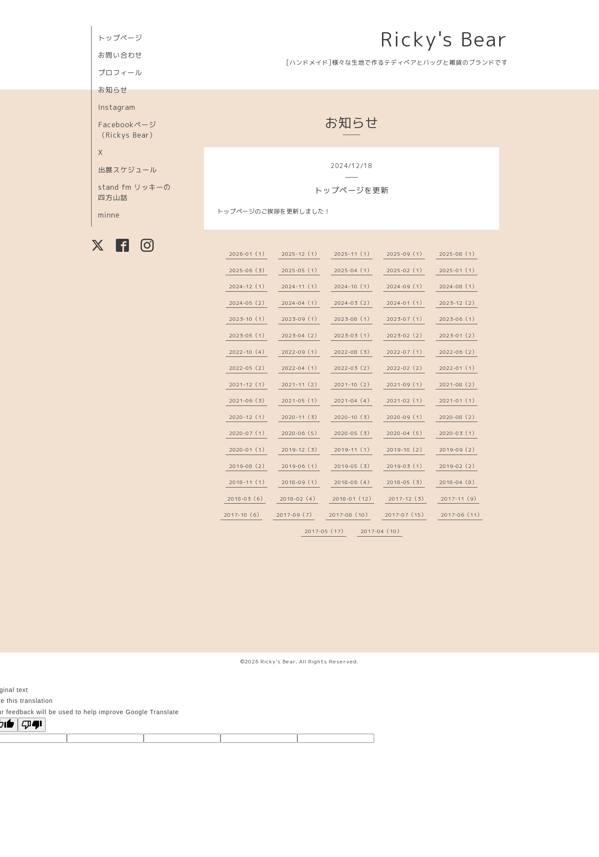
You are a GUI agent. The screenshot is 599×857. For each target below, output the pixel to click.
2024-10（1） (353, 286)
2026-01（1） (248, 253)
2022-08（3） (353, 352)
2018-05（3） (406, 482)
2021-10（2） (353, 384)
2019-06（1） (301, 466)
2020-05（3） (353, 433)
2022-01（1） (458, 368)
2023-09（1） (301, 319)
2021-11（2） (301, 384)
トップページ (120, 38)
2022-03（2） (353, 368)
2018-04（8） (458, 482)
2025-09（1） (406, 253)
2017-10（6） (243, 514)
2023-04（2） (301, 335)
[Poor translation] (32, 725)
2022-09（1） (301, 352)
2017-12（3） (407, 498)
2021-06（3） (248, 400)
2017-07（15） (406, 514)
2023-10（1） (248, 319)
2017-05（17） (325, 531)
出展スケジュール (127, 170)
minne (109, 215)
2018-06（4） (353, 482)
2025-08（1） (458, 253)
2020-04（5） (406, 433)
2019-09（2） (458, 449)
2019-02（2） (458, 466)
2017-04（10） (381, 531)
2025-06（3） (248, 270)
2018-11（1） (248, 482)
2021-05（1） (301, 400)
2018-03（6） (246, 498)
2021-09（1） (406, 384)
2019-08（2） (248, 466)
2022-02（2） (406, 368)
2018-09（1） (301, 482)
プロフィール (120, 72)
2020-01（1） (248, 449)
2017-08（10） (350, 514)
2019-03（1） (406, 466)
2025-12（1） (301, 253)
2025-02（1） (406, 270)
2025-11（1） (353, 253)
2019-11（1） (353, 449)
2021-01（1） (458, 400)
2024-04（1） (301, 303)
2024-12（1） (248, 286)
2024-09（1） (406, 286)
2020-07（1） (248, 433)
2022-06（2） (458, 352)
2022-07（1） (406, 352)
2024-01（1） (406, 303)
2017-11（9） (460, 498)
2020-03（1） (458, 433)
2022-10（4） (248, 352)
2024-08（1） (458, 286)
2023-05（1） (248, 335)
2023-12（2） (458, 303)
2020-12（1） (248, 417)
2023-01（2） (458, 335)
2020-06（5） (301, 433)
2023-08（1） (353, 319)
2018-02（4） (299, 498)
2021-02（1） (406, 400)
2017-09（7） (295, 514)
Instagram (116, 107)
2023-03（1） (353, 335)
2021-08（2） (458, 384)
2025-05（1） (301, 270)
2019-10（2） (406, 449)
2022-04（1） (301, 368)
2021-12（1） (248, 384)
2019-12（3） (301, 449)
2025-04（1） (353, 270)
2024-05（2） (248, 303)
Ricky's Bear (444, 39)
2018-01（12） (353, 498)
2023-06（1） (458, 319)
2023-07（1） (406, 319)
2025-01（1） (458, 270)
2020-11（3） (301, 417)
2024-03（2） (353, 303)
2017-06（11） (462, 514)
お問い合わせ (120, 55)
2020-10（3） (353, 417)
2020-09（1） (406, 417)
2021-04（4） (353, 400)
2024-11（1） (301, 286)
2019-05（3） (353, 466)
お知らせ (113, 90)
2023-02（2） (406, 335)
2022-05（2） (248, 368)
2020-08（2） (458, 417)
